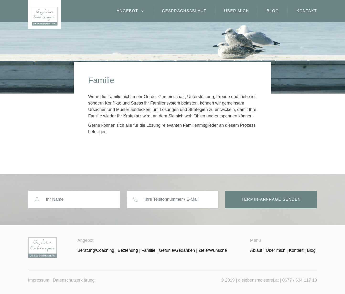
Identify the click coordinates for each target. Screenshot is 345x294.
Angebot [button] (128, 11)
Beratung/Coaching (95, 250)
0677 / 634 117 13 (299, 280)
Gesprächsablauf (184, 11)
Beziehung (128, 250)
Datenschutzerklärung (74, 280)
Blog (273, 11)
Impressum (38, 280)
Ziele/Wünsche (212, 250)
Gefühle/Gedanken (177, 250)
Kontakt (307, 11)
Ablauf (256, 250)
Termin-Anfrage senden (271, 199)
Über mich (236, 11)
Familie (148, 250)
